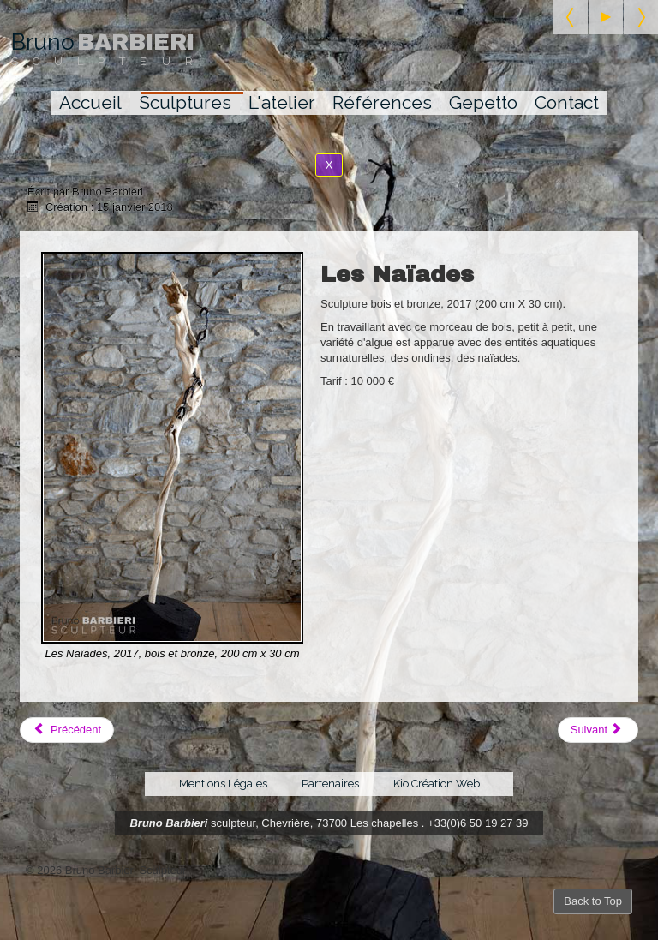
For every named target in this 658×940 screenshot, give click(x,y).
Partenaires (330, 783)
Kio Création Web (436, 783)
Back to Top (593, 901)
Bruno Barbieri (168, 823)
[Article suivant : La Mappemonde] (598, 730)
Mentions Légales (223, 783)
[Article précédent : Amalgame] (67, 730)
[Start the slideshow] (606, 17)
